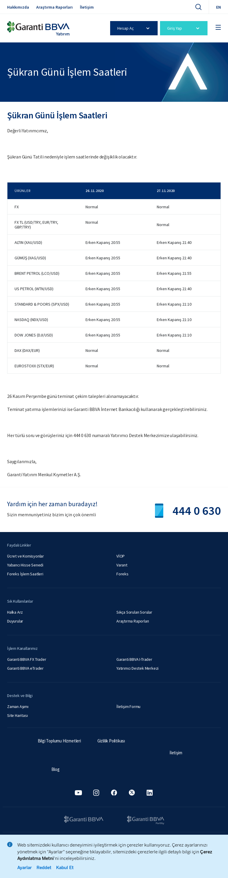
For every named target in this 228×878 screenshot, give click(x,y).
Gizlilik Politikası (111, 741)
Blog (55, 769)
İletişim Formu (128, 706)
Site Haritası (17, 715)
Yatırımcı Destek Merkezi (137, 668)
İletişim (87, 7)
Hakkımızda (18, 7)
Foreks (122, 574)
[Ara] (198, 7)
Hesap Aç (134, 28)
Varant (121, 565)
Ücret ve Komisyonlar (25, 556)
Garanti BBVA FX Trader (26, 659)
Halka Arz (15, 612)
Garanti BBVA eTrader (25, 668)
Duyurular (15, 621)
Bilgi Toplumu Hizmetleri (59, 741)
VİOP (120, 556)
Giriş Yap (184, 28)
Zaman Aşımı (17, 706)
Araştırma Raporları (54, 7)
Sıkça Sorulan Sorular (134, 612)
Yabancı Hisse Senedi (25, 565)
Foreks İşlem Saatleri (25, 574)
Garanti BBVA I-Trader (134, 659)
